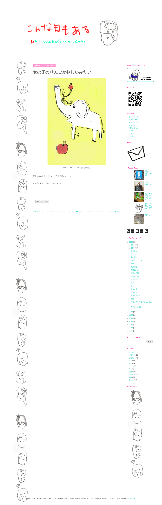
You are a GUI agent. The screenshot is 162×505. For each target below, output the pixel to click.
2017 (131, 325)
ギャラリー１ (133, 120)
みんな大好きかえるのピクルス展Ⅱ (148, 196)
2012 (131, 242)
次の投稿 (37, 212)
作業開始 (134, 267)
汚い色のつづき (136, 260)
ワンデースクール (148, 183)
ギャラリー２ (133, 122)
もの (130, 363)
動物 (130, 372)
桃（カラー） (135, 289)
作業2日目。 (135, 270)
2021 (131, 331)
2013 (131, 312)
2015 (131, 318)
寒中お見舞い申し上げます (148, 206)
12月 (133, 248)
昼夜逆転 (134, 251)
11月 (133, 245)
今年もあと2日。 (137, 307)
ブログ (131, 131)
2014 (131, 315)
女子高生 (132, 374)
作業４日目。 (135, 276)
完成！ (133, 283)
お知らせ (132, 355)
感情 (132, 299)
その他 (131, 358)
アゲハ (133, 254)
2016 (131, 321)
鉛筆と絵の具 (135, 295)
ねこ (130, 361)
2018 (131, 328)
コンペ (131, 366)
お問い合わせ (133, 128)
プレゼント (135, 292)
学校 (130, 377)
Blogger (132, 498)
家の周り (134, 257)
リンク (131, 133)
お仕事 (131, 136)
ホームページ (133, 117)
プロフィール (133, 125)
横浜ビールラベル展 (148, 173)
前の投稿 (117, 212)
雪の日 (147, 215)
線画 (132, 264)
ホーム (76, 212)
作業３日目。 (135, 273)
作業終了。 (135, 279)
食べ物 (131, 380)
